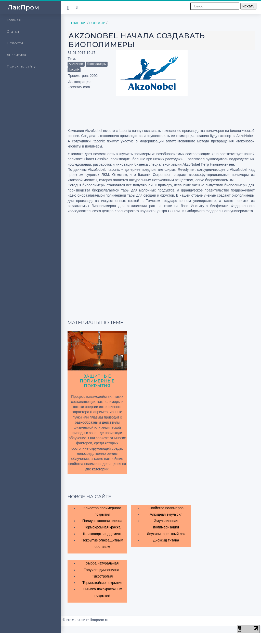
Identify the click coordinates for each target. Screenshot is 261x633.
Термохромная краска (102, 527)
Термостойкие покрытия (102, 583)
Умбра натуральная (102, 563)
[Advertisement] (228, 76)
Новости (15, 43)
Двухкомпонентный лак (166, 534)
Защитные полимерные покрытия (97, 381)
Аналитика (16, 54)
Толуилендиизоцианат (102, 570)
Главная (14, 20)
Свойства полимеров (166, 508)
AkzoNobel (76, 64)
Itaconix (74, 69)
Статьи (13, 31)
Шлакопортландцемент (102, 534)
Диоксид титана (166, 540)
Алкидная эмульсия (166, 514)
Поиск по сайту (21, 66)
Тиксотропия (102, 576)
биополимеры (96, 64)
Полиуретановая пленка (102, 521)
